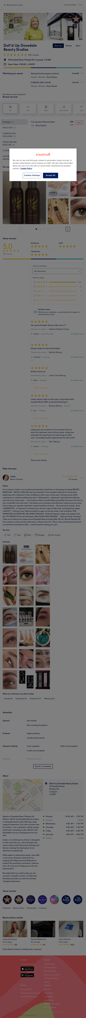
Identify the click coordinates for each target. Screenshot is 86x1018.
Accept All (50, 175)
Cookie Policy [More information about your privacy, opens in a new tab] (26, 169)
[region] (43, 165)
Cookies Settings (32, 175)
